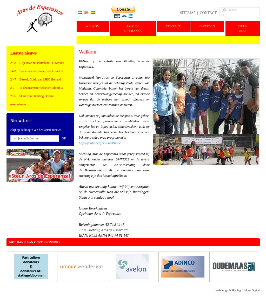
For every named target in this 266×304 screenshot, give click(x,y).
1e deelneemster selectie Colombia (41, 88)
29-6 (13, 96)
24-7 (13, 79)
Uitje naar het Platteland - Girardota (41, 63)
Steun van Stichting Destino (36, 96)
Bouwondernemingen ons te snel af (41, 71)
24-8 (13, 63)
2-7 (12, 88)
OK (222, 15)
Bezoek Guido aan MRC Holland (40, 79)
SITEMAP (187, 13)
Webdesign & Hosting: (229, 290)
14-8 (13, 71)
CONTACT (208, 13)
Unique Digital (251, 290)
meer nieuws (18, 104)
